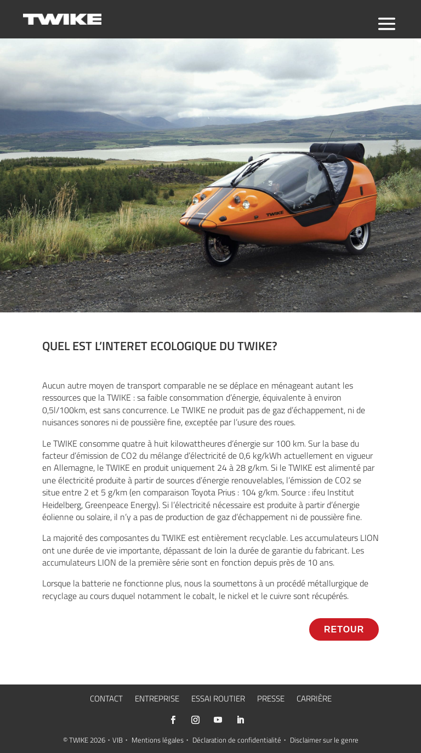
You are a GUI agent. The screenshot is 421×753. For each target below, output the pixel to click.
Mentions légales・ (161, 739)
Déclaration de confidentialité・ (240, 739)
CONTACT (106, 700)
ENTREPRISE (157, 700)
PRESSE (271, 700)
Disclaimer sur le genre (324, 739)
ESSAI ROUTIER (218, 700)
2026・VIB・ (110, 739)
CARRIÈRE (314, 700)
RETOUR (344, 629)
